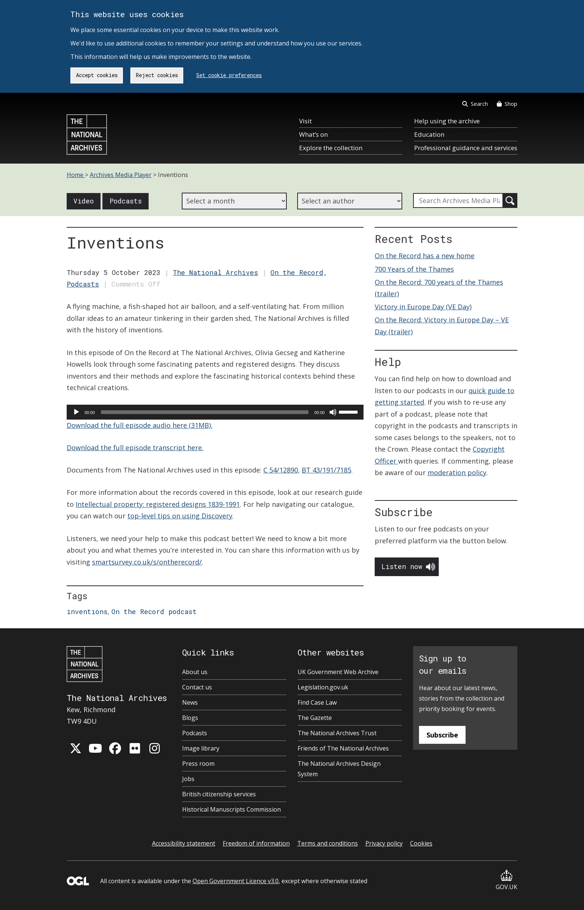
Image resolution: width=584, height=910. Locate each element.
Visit (305, 121)
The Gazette (315, 718)
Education (429, 134)
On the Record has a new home (425, 255)
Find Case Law (317, 702)
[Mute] (333, 412)
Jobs (188, 779)
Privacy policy (384, 843)
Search (475, 103)
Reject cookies (157, 75)
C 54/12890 (280, 469)
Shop (507, 103)
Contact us (197, 687)
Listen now (401, 566)
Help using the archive (447, 121)
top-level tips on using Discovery (179, 515)
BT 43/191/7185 (326, 469)
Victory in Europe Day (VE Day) (423, 306)
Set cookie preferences (229, 75)
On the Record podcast (154, 611)
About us (194, 672)
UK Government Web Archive (338, 672)
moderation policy (457, 472)
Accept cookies (97, 75)
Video (83, 200)
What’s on (313, 134)
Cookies (421, 843)
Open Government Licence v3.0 (236, 881)
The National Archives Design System (339, 768)
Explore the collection (330, 147)
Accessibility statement (183, 843)
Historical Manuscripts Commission (231, 809)
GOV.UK (506, 880)
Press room (198, 763)
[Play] (76, 412)
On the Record (296, 272)
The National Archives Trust (337, 733)
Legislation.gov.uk (323, 687)
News (190, 702)
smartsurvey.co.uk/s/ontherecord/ (147, 561)
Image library (200, 748)
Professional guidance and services (465, 147)
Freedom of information (256, 843)
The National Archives (215, 272)
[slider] (205, 412)
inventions (87, 611)
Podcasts (126, 200)
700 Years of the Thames (414, 269)
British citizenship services (219, 794)
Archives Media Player (121, 175)
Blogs (190, 718)
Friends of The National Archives (343, 748)
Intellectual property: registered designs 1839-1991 (158, 504)
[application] (215, 412)
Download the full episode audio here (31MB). (139, 425)
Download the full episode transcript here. (135, 447)
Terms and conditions (327, 843)
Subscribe (442, 734)
